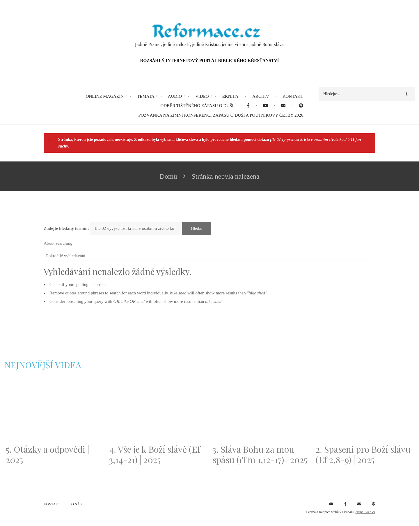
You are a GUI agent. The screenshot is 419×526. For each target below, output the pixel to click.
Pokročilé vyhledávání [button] (66, 255)
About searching (58, 243)
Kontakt (52, 504)
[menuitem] (248, 106)
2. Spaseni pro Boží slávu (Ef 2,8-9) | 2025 (363, 454)
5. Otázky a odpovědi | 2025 (47, 454)
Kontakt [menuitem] (293, 96)
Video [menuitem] (202, 96)
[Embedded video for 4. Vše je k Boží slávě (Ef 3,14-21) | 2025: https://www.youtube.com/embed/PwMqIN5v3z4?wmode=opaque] (158, 410)
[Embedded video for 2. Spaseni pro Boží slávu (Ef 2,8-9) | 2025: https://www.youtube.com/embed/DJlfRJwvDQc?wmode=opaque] (364, 410)
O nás (76, 504)
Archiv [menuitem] (260, 96)
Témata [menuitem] (146, 96)
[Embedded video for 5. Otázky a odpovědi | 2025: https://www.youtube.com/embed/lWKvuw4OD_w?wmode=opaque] (54, 410)
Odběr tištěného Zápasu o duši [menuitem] (196, 105)
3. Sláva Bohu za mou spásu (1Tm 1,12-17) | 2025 (259, 454)
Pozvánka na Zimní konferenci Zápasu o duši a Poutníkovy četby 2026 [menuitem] (220, 115)
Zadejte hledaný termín (66, 228)
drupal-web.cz (365, 512)
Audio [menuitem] (175, 96)
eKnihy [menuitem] (230, 96)
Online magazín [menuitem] (105, 96)
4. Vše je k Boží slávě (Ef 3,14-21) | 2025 (154, 454)
